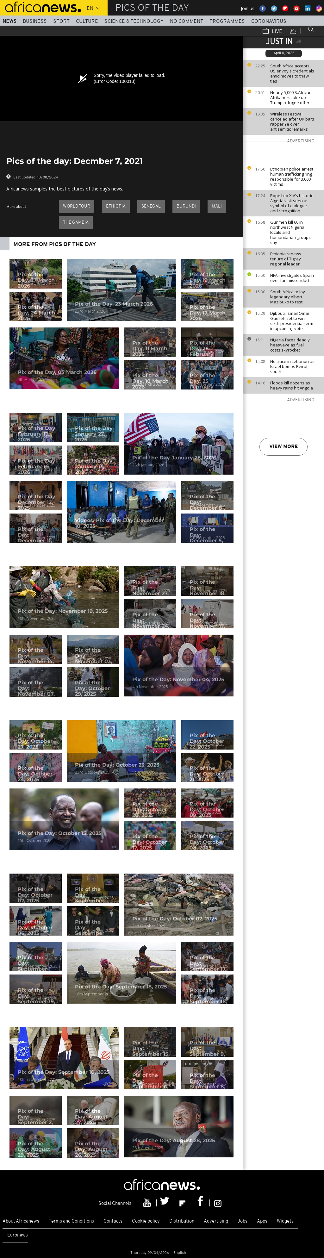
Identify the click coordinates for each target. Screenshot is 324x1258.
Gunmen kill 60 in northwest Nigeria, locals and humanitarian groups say (290, 232)
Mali (217, 206)
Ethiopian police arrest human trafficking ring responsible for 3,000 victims (291, 176)
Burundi (186, 206)
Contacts (112, 1221)
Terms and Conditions (71, 1221)
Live (272, 31)
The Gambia (76, 222)
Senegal (151, 206)
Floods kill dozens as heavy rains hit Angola (291, 385)
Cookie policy (146, 1221)
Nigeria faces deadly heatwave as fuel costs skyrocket (290, 344)
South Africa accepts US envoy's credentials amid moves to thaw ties (292, 73)
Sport (61, 21)
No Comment (186, 21)
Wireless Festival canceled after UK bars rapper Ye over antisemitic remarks (292, 121)
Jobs (242, 1221)
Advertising (216, 1221)
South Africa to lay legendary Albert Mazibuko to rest (287, 296)
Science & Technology (134, 21)
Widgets (285, 1221)
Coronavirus (268, 21)
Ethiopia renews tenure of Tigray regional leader (285, 258)
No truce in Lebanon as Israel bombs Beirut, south (292, 366)
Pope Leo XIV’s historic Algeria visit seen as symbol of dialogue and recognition (291, 203)
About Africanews (21, 1221)
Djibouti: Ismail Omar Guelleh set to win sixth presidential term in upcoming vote (291, 321)
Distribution (181, 1221)
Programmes (227, 21)
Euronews (17, 1235)
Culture (87, 21)
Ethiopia (116, 206)
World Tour (76, 206)
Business (35, 21)
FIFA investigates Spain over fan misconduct (292, 278)
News (9, 21)
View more (283, 446)
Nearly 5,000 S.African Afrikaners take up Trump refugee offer (291, 97)
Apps (262, 1221)
